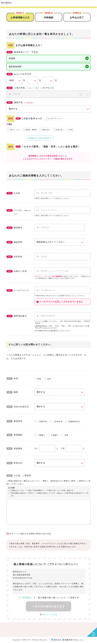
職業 (12, 392)
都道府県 (14, 242)
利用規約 (27, 598)
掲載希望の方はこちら (74, 640)
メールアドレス (17, 290)
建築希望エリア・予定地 (22, 52)
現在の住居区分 (17, 406)
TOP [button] (93, 635)
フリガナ (18, 212)
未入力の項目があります (50, 606)
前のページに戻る (49, 614)
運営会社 (57, 640)
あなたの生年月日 (18, 74)
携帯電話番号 (16, 316)
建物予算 (20, 102)
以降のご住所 (16, 271)
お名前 (13, 193)
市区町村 (14, 256)
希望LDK (14, 463)
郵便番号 (14, 227)
